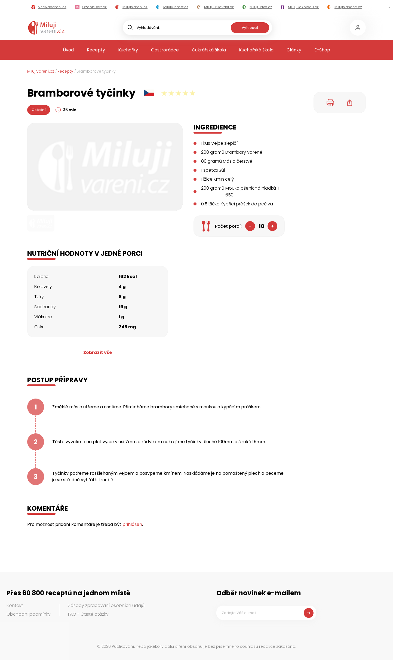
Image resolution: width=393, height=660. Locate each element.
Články (294, 50)
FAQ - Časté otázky (88, 614)
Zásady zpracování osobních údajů (106, 605)
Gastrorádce (165, 50)
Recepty (96, 50)
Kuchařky (128, 50)
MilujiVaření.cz (40, 71)
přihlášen (132, 524)
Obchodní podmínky (29, 614)
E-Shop (322, 50)
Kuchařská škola (256, 50)
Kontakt (15, 605)
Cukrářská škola (209, 50)
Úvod (68, 50)
